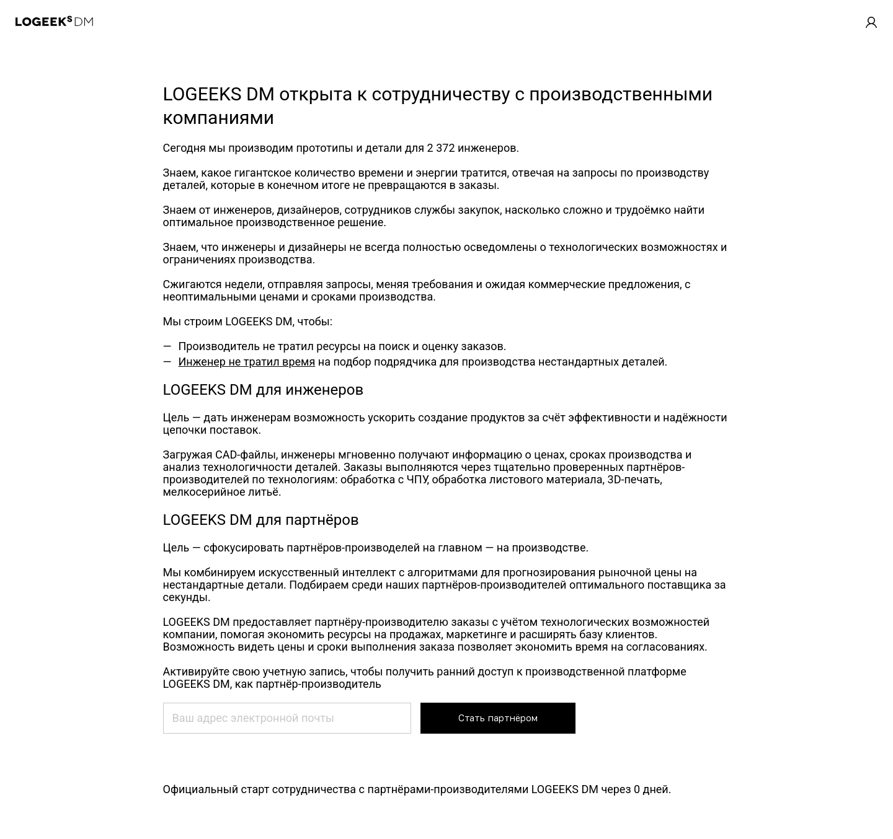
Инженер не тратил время (247, 361)
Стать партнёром (498, 718)
